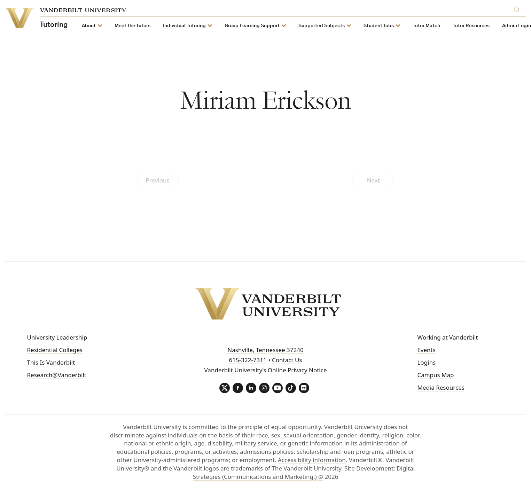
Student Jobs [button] (379, 26)
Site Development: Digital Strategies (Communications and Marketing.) (304, 472)
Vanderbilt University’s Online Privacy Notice (265, 370)
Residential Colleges (55, 350)
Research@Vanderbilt (56, 375)
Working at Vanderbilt (447, 337)
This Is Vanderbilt (51, 362)
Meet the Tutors (132, 26)
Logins (426, 362)
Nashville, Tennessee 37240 (265, 350)
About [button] (89, 26)
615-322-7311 (248, 360)
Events (426, 350)
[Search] (518, 8)
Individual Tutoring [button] (184, 26)
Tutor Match (426, 26)
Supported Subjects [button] (321, 26)
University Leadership (57, 337)
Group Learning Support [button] (252, 26)
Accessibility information (312, 460)
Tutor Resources (471, 26)
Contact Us (287, 360)
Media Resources (440, 387)
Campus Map (435, 375)
